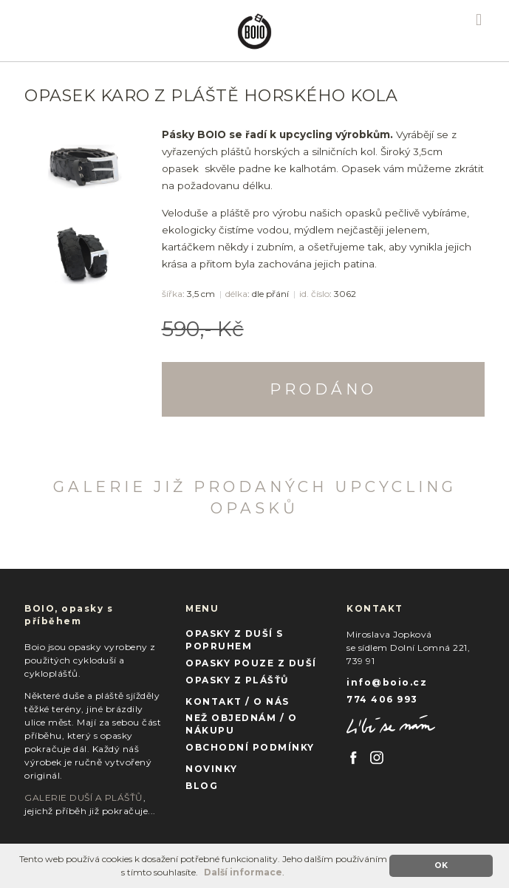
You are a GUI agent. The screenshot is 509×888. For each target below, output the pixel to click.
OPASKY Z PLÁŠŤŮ (237, 680)
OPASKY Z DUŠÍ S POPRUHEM (234, 640)
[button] (202, 873)
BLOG (201, 785)
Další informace (243, 872)
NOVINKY (211, 768)
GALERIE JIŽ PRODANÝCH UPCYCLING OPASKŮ (255, 497)
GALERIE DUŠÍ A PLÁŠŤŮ (83, 797)
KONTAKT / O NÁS (237, 701)
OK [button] (441, 865)
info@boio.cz (386, 682)
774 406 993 (382, 699)
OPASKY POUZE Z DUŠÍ (251, 663)
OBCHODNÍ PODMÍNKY (250, 747)
